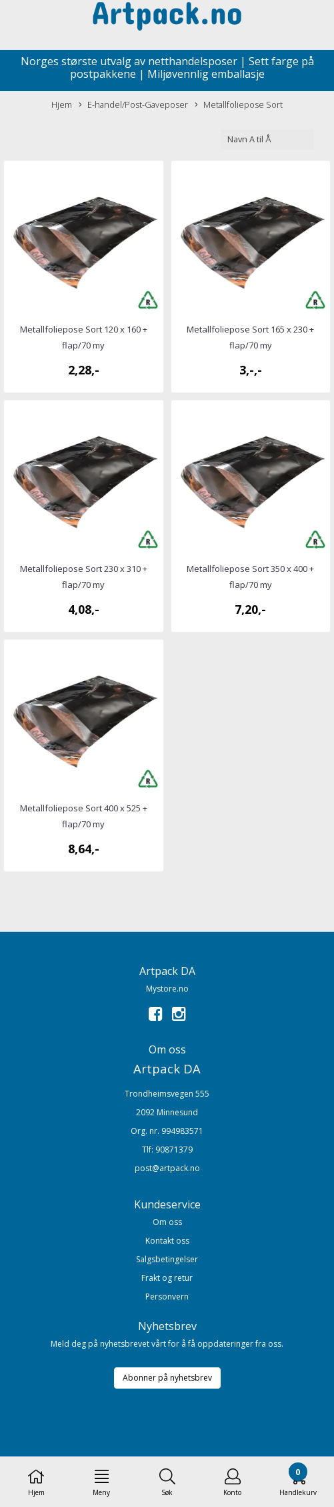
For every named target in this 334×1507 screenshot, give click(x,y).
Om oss (167, 1222)
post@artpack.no (167, 1168)
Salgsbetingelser (167, 1259)
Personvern (167, 1296)
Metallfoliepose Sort (239, 104)
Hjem (61, 104)
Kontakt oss (167, 1240)
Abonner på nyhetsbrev (167, 1377)
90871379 (174, 1149)
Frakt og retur (167, 1278)
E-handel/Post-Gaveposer (133, 104)
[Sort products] (267, 139)
